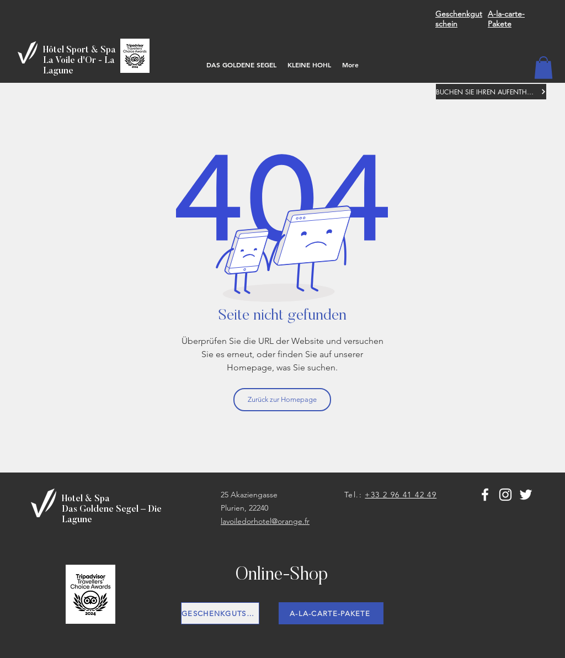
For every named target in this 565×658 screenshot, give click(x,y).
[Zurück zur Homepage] (282, 399)
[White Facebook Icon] (485, 494)
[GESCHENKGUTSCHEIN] (220, 613)
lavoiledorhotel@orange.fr (265, 521)
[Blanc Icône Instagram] (505, 494)
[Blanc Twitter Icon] (526, 494)
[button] (543, 67)
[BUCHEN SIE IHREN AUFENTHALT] (491, 91)
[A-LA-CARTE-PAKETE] (331, 613)
